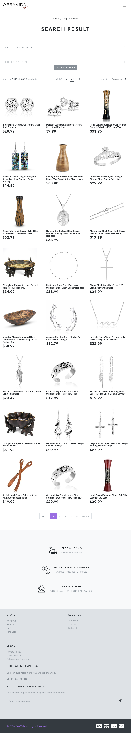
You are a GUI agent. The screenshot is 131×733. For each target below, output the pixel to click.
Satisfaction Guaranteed (19, 659)
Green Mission (14, 655)
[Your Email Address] (62, 700)
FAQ (9, 628)
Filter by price (16, 62)
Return (10, 624)
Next (86, 516)
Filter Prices (65, 67)
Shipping (11, 620)
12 (65, 78)
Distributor (73, 628)
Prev (45, 516)
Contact (72, 624)
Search (74, 18)
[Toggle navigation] (124, 6)
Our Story (73, 620)
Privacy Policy (14, 651)
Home (56, 18)
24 (72, 78)
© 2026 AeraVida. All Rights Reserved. (27, 726)
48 (78, 78)
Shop (65, 18)
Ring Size (11, 631)
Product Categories (21, 47)
